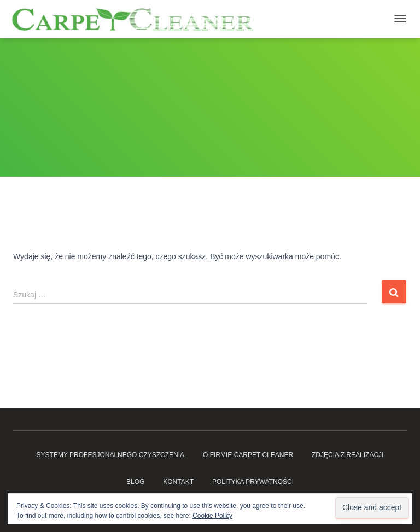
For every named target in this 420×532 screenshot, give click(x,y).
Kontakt (178, 482)
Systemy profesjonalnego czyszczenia (111, 455)
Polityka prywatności (253, 482)
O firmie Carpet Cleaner (248, 455)
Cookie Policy (212, 515)
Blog (135, 482)
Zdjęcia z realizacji (347, 455)
